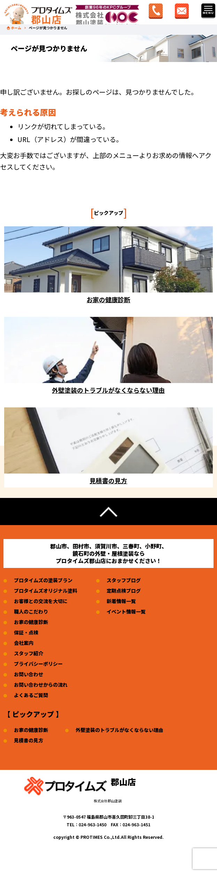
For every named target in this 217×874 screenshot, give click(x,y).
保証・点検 (26, 632)
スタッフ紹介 (28, 653)
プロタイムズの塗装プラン (43, 580)
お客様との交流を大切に (41, 601)
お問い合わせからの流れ (41, 684)
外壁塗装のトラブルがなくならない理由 (119, 729)
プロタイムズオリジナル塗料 (45, 590)
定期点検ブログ (124, 590)
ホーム (16, 28)
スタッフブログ (124, 580)
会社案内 (23, 642)
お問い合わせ (28, 674)
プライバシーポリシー (38, 663)
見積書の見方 (28, 740)
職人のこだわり (31, 611)
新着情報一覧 (121, 601)
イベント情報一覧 (126, 611)
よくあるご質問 (31, 695)
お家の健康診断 (31, 621)
